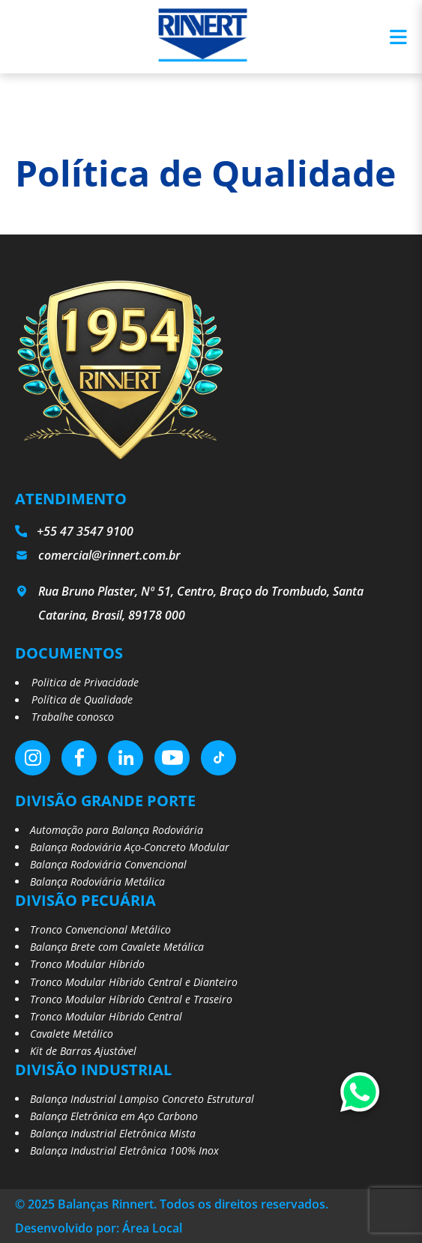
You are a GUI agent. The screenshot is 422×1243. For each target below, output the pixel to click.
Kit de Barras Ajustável (83, 1051)
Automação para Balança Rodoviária (116, 830)
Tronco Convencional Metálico (100, 929)
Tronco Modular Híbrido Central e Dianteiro (134, 982)
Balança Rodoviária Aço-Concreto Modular (129, 847)
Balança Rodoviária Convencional (108, 864)
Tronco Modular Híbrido (87, 964)
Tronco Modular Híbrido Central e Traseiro (131, 999)
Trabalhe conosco (72, 717)
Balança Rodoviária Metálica (97, 881)
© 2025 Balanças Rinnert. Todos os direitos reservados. (171, 1204)
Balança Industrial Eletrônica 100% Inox (124, 1150)
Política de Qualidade (82, 699)
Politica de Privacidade (85, 682)
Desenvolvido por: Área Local (98, 1228)
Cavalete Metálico (71, 1033)
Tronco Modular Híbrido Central (106, 1016)
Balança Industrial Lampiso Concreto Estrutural (142, 1099)
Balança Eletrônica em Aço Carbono (114, 1116)
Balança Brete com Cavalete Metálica (117, 947)
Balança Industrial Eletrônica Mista (113, 1133)
